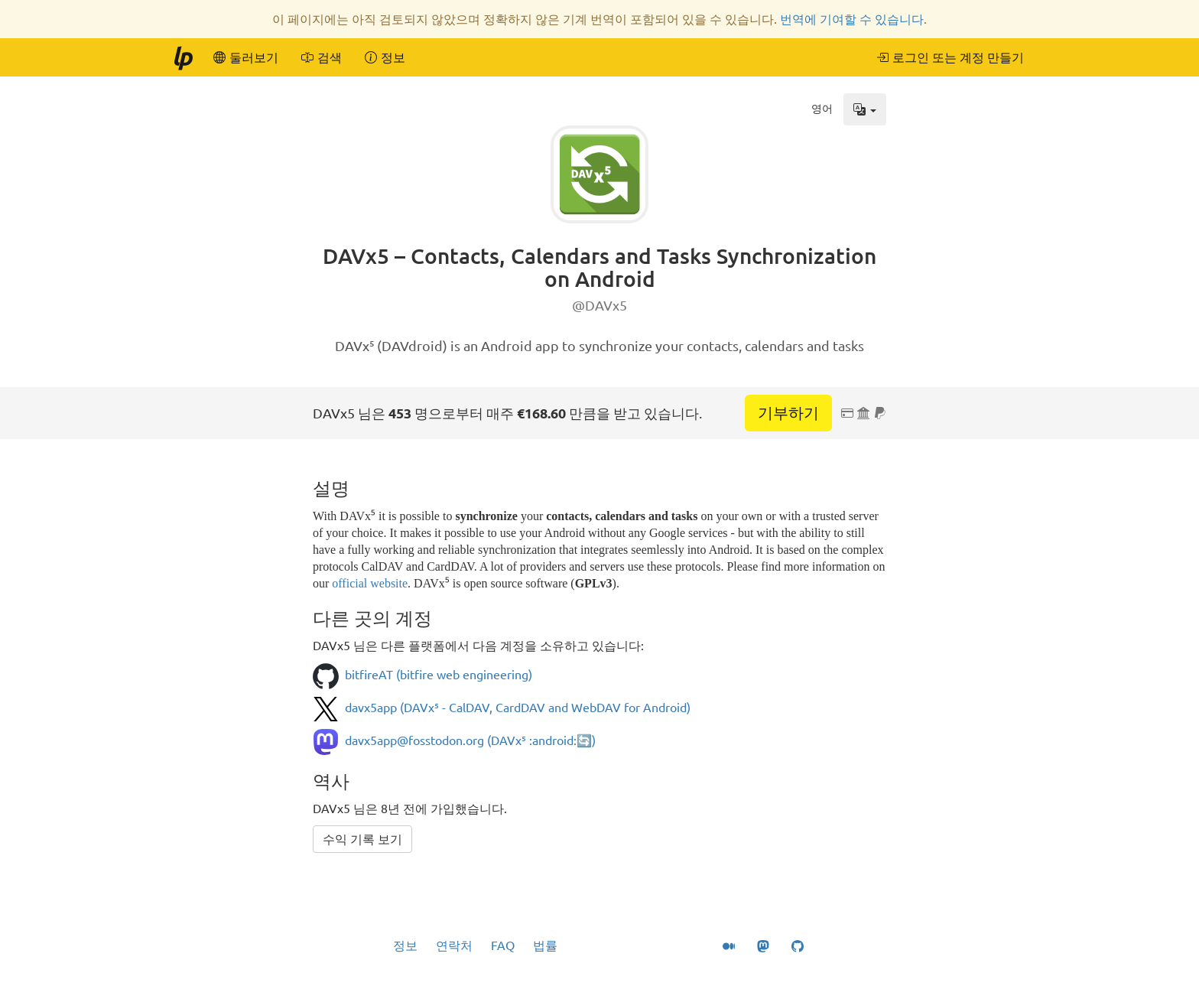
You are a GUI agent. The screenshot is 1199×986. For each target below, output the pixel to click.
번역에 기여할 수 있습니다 (852, 19)
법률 (545, 945)
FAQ (503, 945)
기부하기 (788, 412)
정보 (405, 945)
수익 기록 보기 (362, 839)
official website (370, 583)
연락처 (454, 945)
